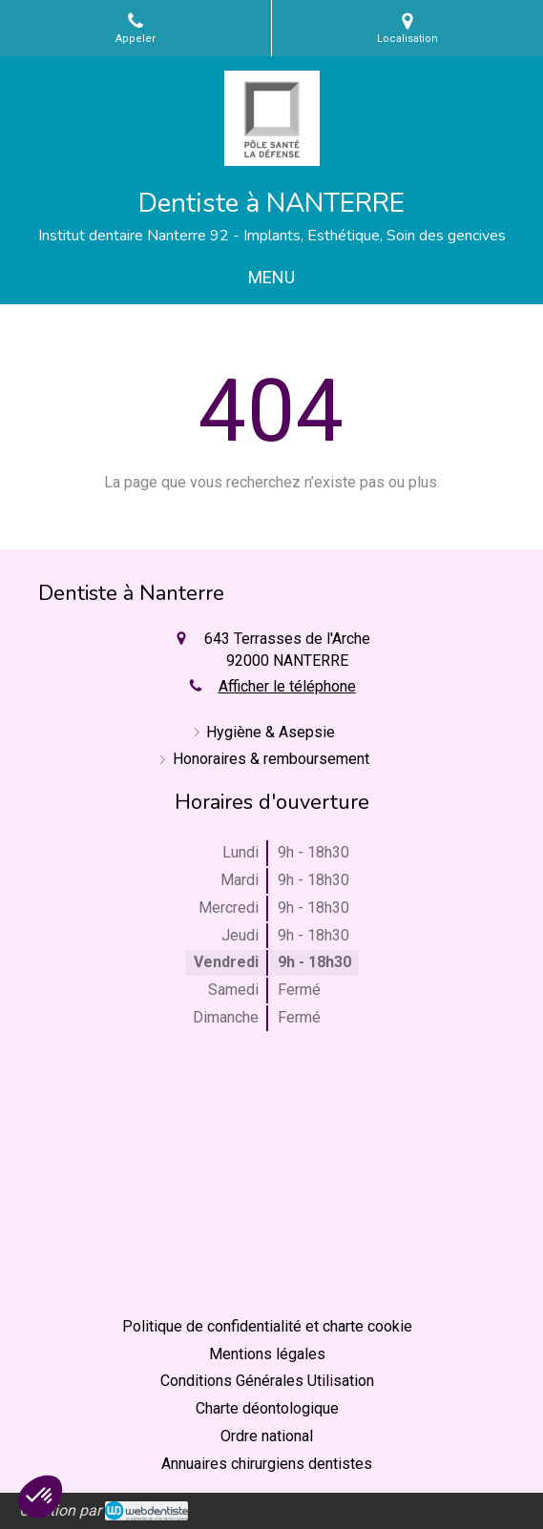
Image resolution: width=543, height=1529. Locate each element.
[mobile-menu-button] (271, 277)
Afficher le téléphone (287, 686)
